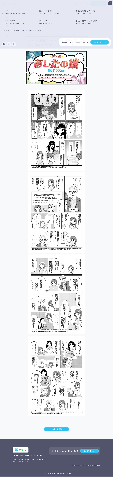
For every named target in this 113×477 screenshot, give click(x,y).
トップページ (17, 13)
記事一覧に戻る (53, 429)
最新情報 (26, 13)
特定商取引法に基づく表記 (93, 465)
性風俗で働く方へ (89, 451)
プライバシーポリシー (77, 465)
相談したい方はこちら (79, 4)
